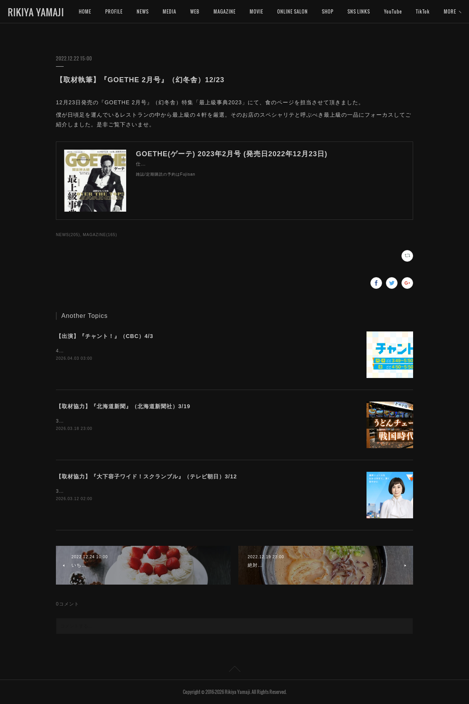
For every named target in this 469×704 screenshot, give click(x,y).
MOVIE (256, 11)
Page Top (234, 670)
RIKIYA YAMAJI (36, 12)
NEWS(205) (68, 235)
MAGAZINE (225, 11)
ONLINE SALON (292, 11)
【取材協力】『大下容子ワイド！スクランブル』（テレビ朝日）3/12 (146, 476)
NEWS (143, 11)
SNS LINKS (358, 11)
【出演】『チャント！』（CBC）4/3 (104, 336)
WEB (195, 11)
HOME (85, 11)
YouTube (393, 11)
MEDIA (169, 11)
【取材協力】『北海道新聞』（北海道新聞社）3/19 (123, 406)
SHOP (328, 11)
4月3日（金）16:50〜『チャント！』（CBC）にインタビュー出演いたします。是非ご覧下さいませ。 (172, 351)
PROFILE (114, 11)
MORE (422, 11)
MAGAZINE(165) (100, 235)
